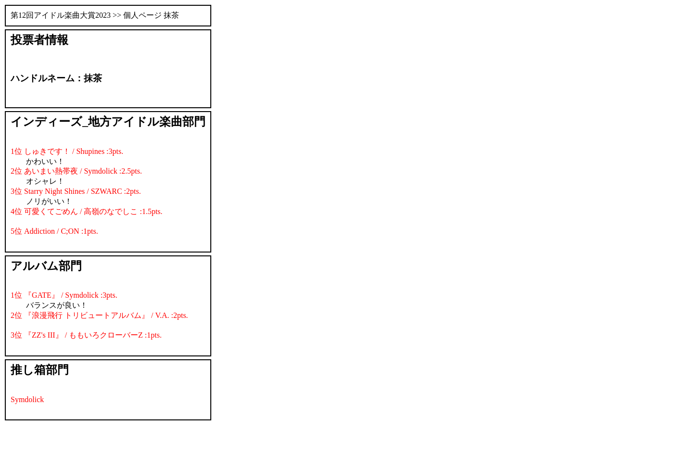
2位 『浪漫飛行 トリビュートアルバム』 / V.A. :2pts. (99, 315)
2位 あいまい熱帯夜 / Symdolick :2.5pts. (76, 171)
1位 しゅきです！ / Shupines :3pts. (67, 151)
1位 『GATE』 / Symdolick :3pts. (64, 295)
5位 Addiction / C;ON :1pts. (54, 231)
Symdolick (27, 399)
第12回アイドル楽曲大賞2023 (61, 15)
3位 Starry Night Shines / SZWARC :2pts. (76, 191)
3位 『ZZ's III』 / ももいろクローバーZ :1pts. (86, 335)
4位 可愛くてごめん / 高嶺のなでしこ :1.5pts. (87, 211)
